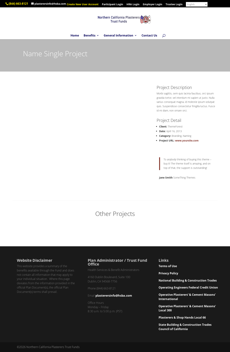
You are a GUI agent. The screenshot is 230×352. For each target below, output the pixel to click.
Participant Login (112, 4)
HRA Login (132, 4)
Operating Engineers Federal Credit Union (188, 287)
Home (75, 35)
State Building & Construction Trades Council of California (185, 327)
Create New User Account (82, 4)
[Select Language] (197, 4)
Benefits (89, 35)
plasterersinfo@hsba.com (113, 296)
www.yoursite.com (187, 140)
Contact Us (149, 35)
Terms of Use (168, 266)
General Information (118, 35)
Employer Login (152, 4)
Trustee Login (174, 4)
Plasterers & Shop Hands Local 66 (182, 317)
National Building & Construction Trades (188, 280)
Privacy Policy (168, 273)
